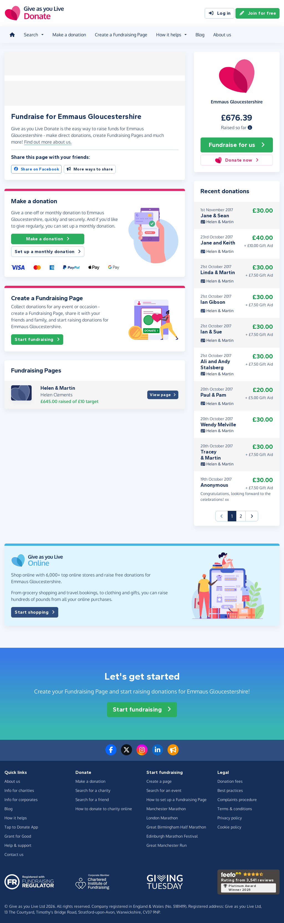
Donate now (236, 159)
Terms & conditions (234, 808)
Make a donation (68, 34)
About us (221, 34)
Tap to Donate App (21, 826)
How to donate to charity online (103, 808)
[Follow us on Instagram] (142, 752)
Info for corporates (21, 799)
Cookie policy (229, 826)
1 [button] (233, 515)
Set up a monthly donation (48, 250)
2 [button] (241, 515)
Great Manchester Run (166, 844)
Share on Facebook (36, 167)
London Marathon (162, 817)
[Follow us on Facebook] (110, 752)
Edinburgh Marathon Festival (172, 835)
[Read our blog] (173, 752)
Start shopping (35, 611)
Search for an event (163, 789)
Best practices (230, 789)
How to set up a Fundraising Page (176, 799)
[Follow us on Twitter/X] (126, 752)
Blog (199, 34)
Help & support (17, 844)
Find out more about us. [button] (48, 140)
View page (163, 393)
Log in (219, 13)
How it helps (15, 817)
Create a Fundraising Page (120, 34)
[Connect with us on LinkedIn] (157, 752)
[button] (250, 126)
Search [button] (30, 34)
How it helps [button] (168, 34)
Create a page (159, 780)
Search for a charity (92, 789)
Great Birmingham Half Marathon (176, 826)
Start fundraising (37, 337)
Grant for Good (17, 835)
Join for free (257, 13)
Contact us (14, 853)
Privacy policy (229, 817)
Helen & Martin (57, 386)
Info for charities (19, 789)
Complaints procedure (237, 799)
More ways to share (89, 167)
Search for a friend (92, 799)
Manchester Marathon (166, 808)
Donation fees (230, 780)
